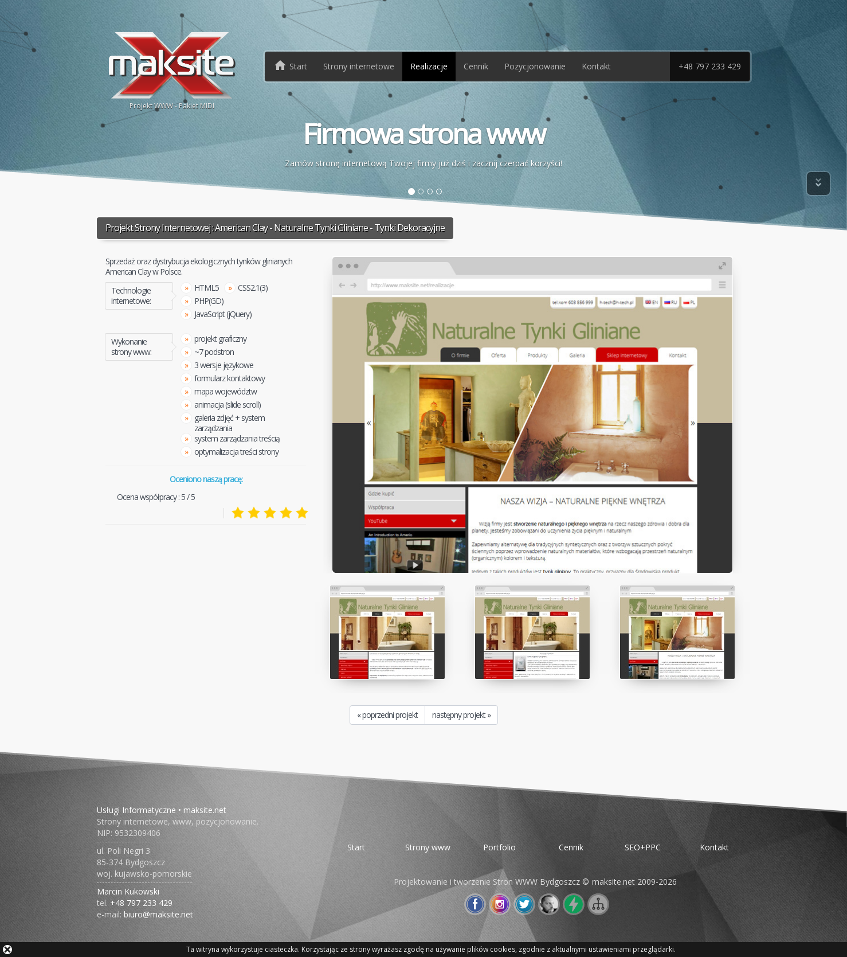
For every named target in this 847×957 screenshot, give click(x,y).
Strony (358, 66)
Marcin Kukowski (128, 891)
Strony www (427, 847)
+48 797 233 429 (710, 66)
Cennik (476, 66)
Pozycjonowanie (535, 66)
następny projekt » (461, 714)
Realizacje (429, 66)
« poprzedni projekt (387, 714)
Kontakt (596, 66)
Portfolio (499, 847)
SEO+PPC (643, 847)
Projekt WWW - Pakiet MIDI (172, 70)
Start (356, 847)
